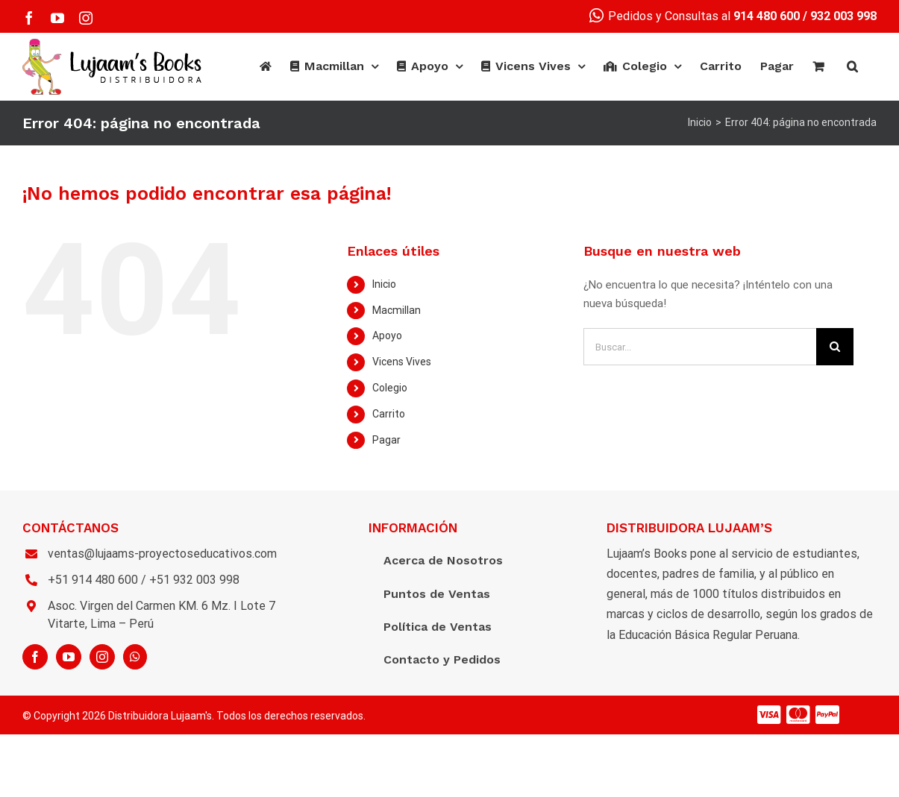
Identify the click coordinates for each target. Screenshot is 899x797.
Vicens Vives (401, 362)
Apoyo (387, 335)
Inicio (384, 284)
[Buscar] (852, 66)
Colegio (389, 388)
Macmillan (396, 310)
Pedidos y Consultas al (694, 16)
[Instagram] (102, 657)
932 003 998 (843, 16)
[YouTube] (68, 657)
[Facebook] (35, 657)
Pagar (386, 440)
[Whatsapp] (135, 657)
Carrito (388, 414)
